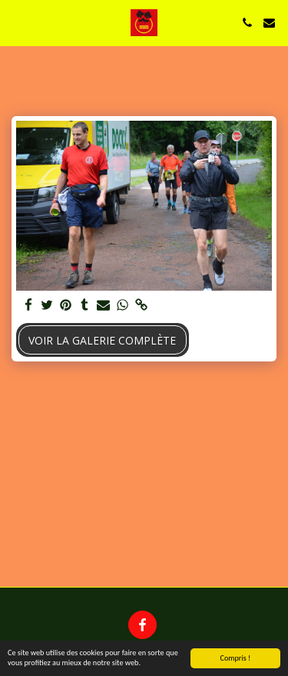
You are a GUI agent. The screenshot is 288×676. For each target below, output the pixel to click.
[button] (17, 22)
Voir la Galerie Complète (102, 340)
